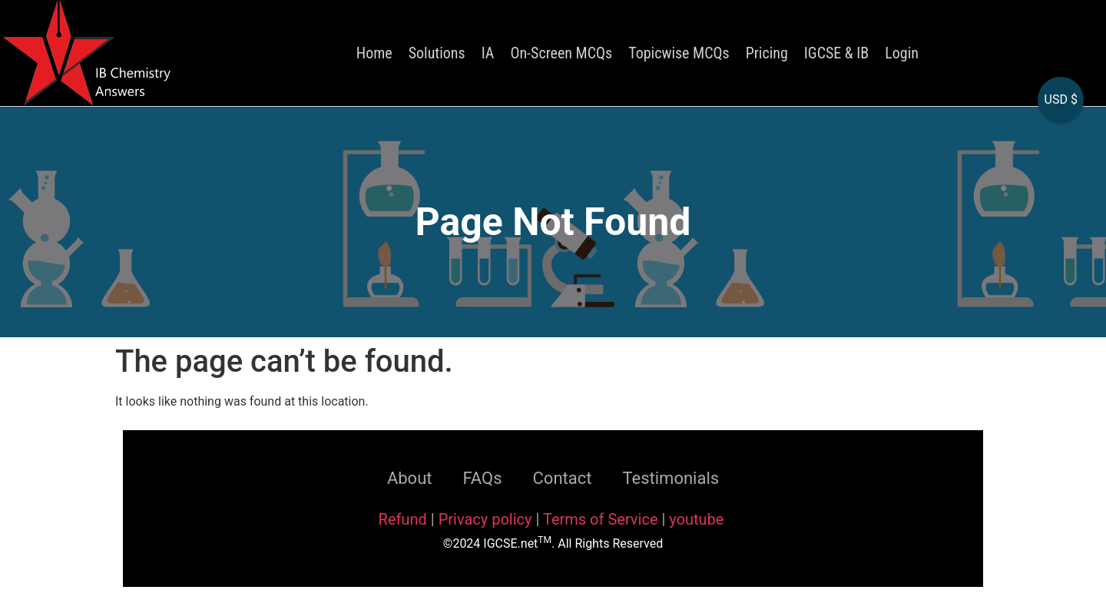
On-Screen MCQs (561, 53)
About (409, 478)
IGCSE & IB (836, 53)
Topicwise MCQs (678, 53)
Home (374, 53)
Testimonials (670, 478)
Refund (403, 519)
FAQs (482, 478)
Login (902, 53)
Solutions (437, 53)
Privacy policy (485, 519)
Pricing (767, 53)
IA (488, 53)
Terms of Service (602, 519)
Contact (562, 478)
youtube (696, 519)
